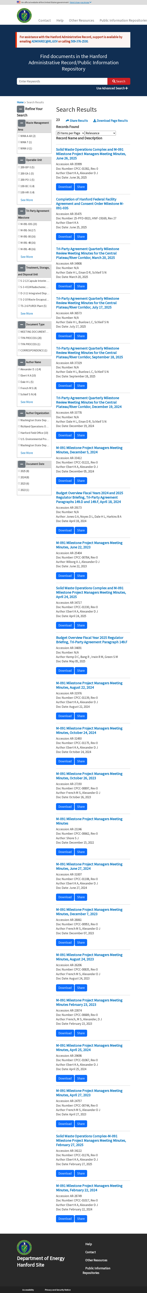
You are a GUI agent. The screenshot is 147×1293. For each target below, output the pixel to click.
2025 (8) (25, 471)
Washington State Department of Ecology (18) (35, 420)
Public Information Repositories (96, 1270)
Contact (44, 20)
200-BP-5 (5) (27, 167)
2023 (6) (25, 483)
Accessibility (28, 1289)
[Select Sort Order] (100, 133)
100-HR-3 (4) (27, 192)
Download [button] (65, 187)
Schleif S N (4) (28, 394)
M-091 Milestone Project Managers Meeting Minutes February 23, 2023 (89, 1002)
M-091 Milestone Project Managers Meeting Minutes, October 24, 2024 (89, 730)
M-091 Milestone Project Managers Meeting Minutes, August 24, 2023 (89, 956)
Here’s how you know (81, 2)
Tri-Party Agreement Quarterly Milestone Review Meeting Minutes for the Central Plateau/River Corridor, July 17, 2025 (87, 302)
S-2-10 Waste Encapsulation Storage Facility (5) (35, 299)
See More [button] (27, 200)
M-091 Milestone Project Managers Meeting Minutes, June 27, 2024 (89, 866)
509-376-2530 (79, 41)
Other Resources (81, 20)
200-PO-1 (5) (27, 179)
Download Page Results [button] (110, 121)
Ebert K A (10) (28, 375)
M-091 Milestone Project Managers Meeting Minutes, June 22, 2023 (89, 544)
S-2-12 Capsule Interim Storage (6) (35, 281)
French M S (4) (29, 388)
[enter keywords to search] (62, 81)
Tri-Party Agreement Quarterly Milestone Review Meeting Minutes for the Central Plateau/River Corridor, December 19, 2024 (88, 402)
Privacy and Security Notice (57, 1289)
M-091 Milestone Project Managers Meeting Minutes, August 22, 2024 (89, 685)
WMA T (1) (26, 142)
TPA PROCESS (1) (30, 344)
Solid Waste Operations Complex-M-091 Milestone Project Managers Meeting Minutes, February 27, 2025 (91, 1140)
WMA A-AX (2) (28, 136)
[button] (20, 109)
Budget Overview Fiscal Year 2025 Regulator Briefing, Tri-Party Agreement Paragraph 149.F (91, 639)
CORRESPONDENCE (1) (34, 350)
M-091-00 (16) (28, 236)
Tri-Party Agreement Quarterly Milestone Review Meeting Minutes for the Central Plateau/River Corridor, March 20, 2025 (87, 253)
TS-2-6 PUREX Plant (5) (33, 306)
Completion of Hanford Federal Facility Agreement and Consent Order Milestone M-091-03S (90, 203)
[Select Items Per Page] (70, 133)
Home (20, 102)
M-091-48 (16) (28, 242)
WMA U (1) (26, 148)
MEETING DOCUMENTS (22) (35, 331)
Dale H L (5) (27, 382)
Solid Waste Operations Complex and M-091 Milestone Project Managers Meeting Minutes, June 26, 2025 (91, 153)
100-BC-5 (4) (27, 186)
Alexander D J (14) (31, 369)
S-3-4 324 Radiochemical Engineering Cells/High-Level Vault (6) (35, 287)
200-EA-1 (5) (27, 173)
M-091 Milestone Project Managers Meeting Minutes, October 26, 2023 (89, 775)
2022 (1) (25, 490)
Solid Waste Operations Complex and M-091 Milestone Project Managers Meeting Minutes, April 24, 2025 (91, 592)
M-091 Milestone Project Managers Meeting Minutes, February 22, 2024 (89, 1187)
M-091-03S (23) (29, 224)
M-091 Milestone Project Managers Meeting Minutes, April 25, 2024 (89, 1047)
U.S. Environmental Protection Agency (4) (35, 439)
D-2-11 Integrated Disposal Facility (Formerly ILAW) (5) (35, 293)
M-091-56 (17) (28, 230)
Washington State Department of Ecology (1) (35, 445)
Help (60, 20)
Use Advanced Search (112, 88)
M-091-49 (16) (28, 249)
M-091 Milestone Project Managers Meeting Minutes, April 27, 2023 (89, 1092)
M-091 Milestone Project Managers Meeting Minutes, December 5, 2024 (89, 449)
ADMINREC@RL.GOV (44, 41)
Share (81, 187)
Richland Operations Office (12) (35, 426)
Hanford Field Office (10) (34, 433)
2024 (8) (25, 477)
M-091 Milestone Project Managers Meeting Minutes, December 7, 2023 (89, 911)
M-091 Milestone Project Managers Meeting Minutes (89, 821)
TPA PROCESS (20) (31, 338)
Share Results (77, 121)
